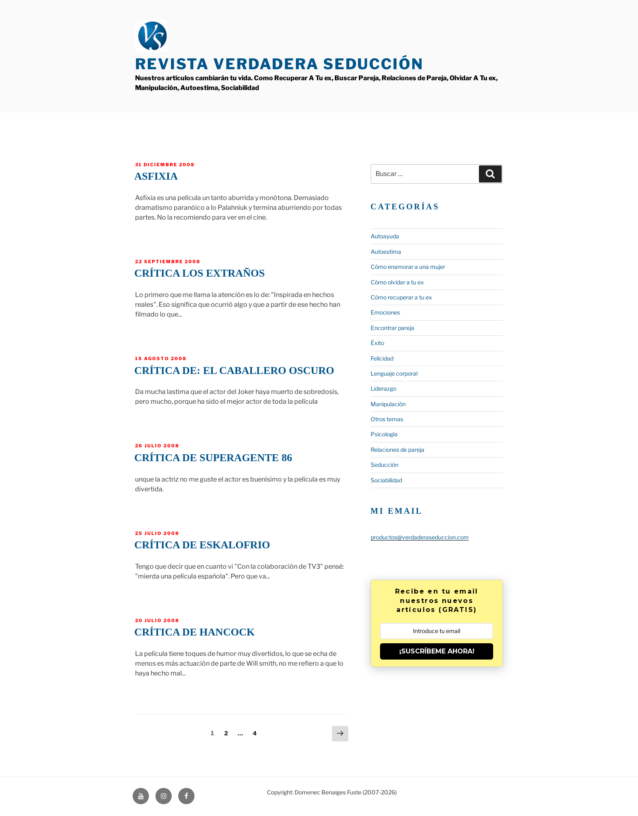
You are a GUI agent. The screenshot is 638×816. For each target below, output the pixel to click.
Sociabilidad (386, 480)
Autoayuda (385, 236)
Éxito (377, 342)
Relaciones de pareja (397, 449)
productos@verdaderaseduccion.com (420, 537)
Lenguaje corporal (394, 373)
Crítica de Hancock (194, 632)
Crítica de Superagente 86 (213, 458)
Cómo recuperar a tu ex (401, 297)
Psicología (384, 434)
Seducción (384, 464)
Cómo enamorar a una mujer (408, 266)
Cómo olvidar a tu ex (397, 282)
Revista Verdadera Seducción (279, 64)
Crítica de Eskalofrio (202, 545)
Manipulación (388, 403)
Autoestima (386, 251)
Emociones (385, 312)
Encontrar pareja (392, 327)
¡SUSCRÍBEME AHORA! (436, 651)
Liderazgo (383, 388)
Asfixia (156, 176)
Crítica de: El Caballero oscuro (234, 370)
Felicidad (382, 358)
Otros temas (387, 419)
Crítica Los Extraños (199, 273)
